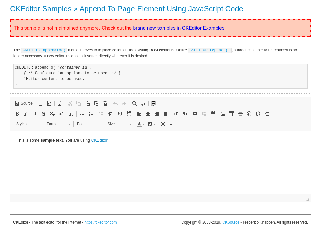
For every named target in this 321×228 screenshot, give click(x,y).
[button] (23, 103)
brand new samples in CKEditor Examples (178, 28)
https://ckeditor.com (100, 222)
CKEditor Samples (40, 8)
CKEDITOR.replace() (209, 50)
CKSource (230, 222)
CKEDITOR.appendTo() (44, 50)
